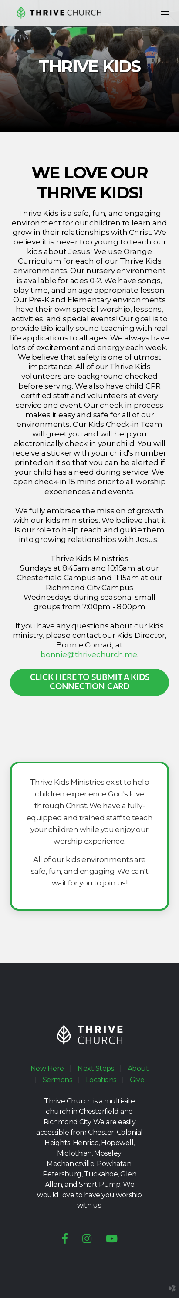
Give (137, 1080)
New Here (47, 1068)
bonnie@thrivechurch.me (89, 654)
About (138, 1068)
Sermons (57, 1080)
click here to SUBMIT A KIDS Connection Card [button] (89, 682)
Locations (101, 1080)
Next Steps (96, 1068)
